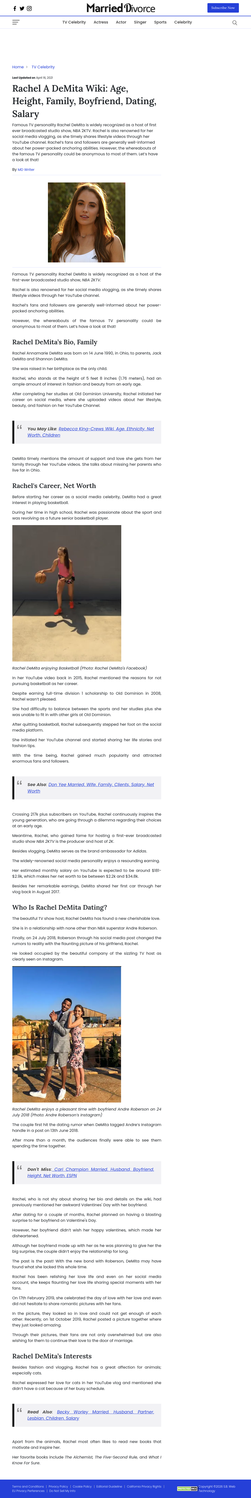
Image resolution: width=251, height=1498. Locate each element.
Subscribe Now (223, 8)
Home (18, 67)
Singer (140, 22)
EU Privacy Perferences (28, 1491)
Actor (121, 22)
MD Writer (26, 169)
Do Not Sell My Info (62, 1491)
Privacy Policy (58, 1486)
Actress (101, 22)
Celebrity (183, 22)
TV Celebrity (74, 22)
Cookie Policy (82, 1486)
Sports (160, 22)
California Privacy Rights (144, 1486)
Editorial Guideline (109, 1486)
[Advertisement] (51, 38)
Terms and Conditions (28, 1486)
